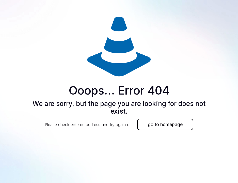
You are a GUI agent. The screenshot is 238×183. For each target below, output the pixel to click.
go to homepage (165, 124)
